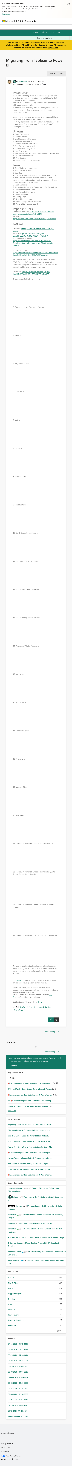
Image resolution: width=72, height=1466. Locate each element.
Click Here (17, 980)
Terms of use (5, 1447)
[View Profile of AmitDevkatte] (13, 1260)
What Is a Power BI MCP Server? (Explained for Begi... (43, 1237)
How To (22, 1007)
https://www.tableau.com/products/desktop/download (34, 218)
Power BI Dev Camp (16, 1320)
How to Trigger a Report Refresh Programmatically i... (30, 1158)
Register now (53, 47)
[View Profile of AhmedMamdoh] (14, 1251)
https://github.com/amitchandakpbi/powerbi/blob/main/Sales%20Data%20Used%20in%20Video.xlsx (35, 253)
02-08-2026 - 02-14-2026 (18, 1394)
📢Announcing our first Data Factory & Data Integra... (30, 1095)
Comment (13, 1065)
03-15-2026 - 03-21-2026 (17, 1366)
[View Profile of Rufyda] (15, 1197)
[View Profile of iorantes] (11, 1223)
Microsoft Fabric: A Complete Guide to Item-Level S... (29, 1130)
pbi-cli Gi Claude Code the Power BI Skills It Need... (29, 1106)
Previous (53, 1330)
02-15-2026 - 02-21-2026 (17, 1388)
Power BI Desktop (44, 1007)
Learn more (6, 14)
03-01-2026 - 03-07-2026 (18, 1377)
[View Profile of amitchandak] (22, 81)
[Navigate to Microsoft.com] (8, 21)
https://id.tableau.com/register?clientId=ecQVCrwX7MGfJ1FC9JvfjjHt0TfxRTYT (31, 234)
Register (36, 32)
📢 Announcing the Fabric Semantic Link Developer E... (30, 1083)
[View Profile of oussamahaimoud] (15, 1188)
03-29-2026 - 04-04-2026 (18, 1355)
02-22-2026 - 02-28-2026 (18, 1383)
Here (40, 1002)
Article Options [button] (56, 73)
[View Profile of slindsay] (19, 1206)
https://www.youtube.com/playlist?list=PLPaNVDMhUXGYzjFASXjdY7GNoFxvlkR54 (31, 272)
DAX (10, 1304)
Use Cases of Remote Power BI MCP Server (35, 1223)
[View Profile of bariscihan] (12, 1214)
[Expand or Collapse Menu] (3, 26)
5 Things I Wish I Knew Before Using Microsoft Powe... (30, 1089)
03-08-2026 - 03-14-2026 (18, 1372)
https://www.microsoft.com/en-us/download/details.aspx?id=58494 (33, 212)
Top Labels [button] (12, 1272)
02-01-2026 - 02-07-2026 (18, 1399)
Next (64, 1330)
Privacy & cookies (7, 1443)
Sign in (44, 32)
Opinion (11, 1299)
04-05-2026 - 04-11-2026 (18, 1349)
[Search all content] (52, 38)
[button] (59, 83)
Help (52, 32)
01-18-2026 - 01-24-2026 (17, 1411)
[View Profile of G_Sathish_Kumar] (15, 1243)
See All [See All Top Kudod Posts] (12, 1110)
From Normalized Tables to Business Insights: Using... (29, 1169)
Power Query (13, 1315)
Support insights (14, 1293)
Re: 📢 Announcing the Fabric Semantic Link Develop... (30, 1100)
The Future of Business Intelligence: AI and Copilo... (29, 1163)
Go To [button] (60, 32)
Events (10, 1288)
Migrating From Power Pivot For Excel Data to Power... (30, 1124)
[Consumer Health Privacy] (36, 1459)
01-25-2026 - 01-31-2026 (17, 1405)
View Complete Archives (18, 1416)
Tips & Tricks (18, 1010)
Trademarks (5, 1451)
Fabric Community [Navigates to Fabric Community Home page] (27, 21)
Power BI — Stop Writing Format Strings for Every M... (30, 1147)
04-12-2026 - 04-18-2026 (18, 1344)
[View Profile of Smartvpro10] (13, 1237)
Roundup (12, 1325)
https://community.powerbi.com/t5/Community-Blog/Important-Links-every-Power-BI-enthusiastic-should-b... (33, 243)
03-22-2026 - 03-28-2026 (18, 1360)
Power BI (32, 1007)
